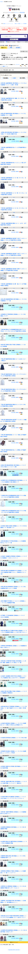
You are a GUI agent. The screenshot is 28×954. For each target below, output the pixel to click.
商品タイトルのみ (11, 42)
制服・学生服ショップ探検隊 (21, 23)
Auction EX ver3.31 (14, 949)
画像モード (5, 66)
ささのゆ (13, 91)
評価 (11, 47)
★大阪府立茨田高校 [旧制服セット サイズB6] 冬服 (14, 737)
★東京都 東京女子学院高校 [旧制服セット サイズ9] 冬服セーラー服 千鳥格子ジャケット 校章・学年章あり (14, 708)
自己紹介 (18, 47)
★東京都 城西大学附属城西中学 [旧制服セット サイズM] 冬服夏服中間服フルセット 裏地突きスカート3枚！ (14, 572)
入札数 (14, 78)
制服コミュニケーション (8, 23)
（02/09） (10, 28)
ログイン (16, 12)
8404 (17, 91)
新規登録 (22, 12)
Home (1, 1)
